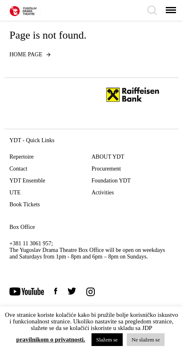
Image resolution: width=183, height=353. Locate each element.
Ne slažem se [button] (146, 340)
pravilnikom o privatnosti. (50, 340)
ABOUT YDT (108, 157)
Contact (18, 169)
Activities (103, 192)
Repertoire (21, 157)
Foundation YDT (111, 181)
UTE (15, 192)
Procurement (106, 169)
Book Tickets (24, 204)
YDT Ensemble (27, 181)
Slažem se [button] (107, 340)
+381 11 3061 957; (31, 243)
